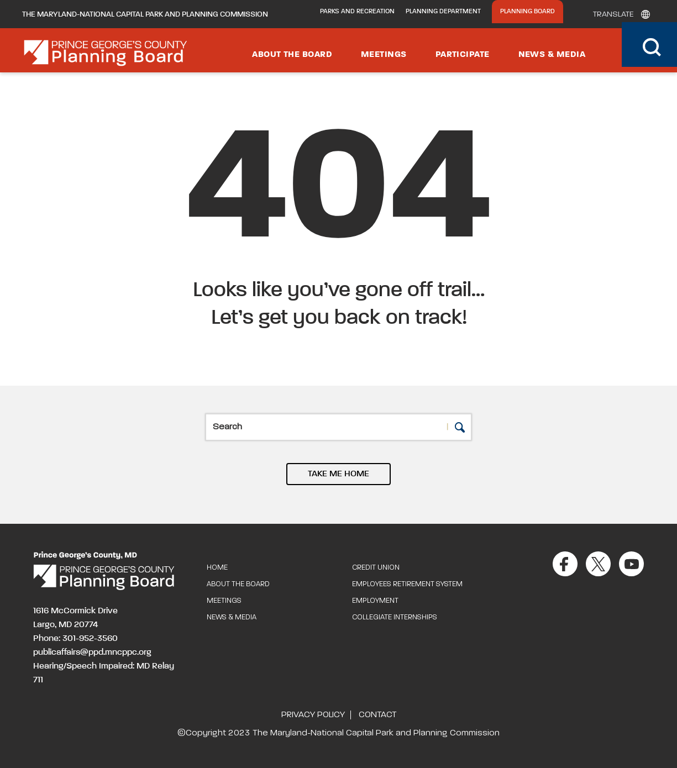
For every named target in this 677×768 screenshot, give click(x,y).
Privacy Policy (313, 715)
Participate (462, 54)
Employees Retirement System (407, 584)
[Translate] (618, 14)
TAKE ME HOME (338, 474)
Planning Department (443, 11)
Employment (375, 600)
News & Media (551, 54)
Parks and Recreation (357, 11)
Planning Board (527, 11)
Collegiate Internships (394, 617)
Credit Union (376, 567)
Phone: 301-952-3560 (75, 638)
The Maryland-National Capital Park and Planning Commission (145, 14)
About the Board (292, 54)
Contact (377, 715)
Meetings (384, 54)
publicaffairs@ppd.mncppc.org (92, 652)
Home (217, 567)
